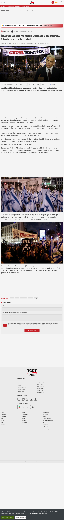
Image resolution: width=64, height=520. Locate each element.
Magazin (24, 420)
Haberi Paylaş (7, 84)
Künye (19, 383)
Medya (23, 424)
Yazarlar (45, 428)
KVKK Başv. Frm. (41, 392)
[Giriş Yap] (52, 2)
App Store (35, 407)
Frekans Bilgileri (22, 387)
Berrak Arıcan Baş (26, 31)
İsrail (2, 118)
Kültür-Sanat (25, 414)
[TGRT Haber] (32, 2)
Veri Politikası (40, 388)
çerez (28, 511)
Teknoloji (45, 424)
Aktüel (2, 412)
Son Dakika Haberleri (48, 420)
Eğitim (2, 422)
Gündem (3, 428)
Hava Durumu (4, 429)
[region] (32, 514)
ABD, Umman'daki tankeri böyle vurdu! (18, 6)
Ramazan (45, 414)
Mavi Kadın (24, 422)
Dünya (7, 10)
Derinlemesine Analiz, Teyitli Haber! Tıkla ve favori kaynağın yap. (27, 25)
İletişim (20, 385)
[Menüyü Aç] (4, 2)
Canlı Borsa (3, 414)
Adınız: (4, 306)
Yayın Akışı (45, 426)
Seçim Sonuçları (47, 418)
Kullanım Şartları (41, 381)
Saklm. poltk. (21, 391)
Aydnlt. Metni (40, 390)
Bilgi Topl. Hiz (40, 386)
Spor (44, 422)
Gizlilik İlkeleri (40, 382)
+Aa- (42, 84)
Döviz (2, 418)
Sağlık (44, 416)
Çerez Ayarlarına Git (21, 517)
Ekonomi (3, 424)
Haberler (3, 10)
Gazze (33, 148)
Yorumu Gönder (32, 330)
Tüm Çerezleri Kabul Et (7, 517)
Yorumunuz (14, 312)
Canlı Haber (3, 416)
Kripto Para (25, 416)
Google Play (23, 407)
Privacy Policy (40, 384)
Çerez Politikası (21, 389)
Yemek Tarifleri (46, 429)
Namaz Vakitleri (25, 426)
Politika (24, 429)
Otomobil (24, 428)
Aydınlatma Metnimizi (32, 513)
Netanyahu (25, 118)
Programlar (46, 412)
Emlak (2, 426)
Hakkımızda (21, 382)
